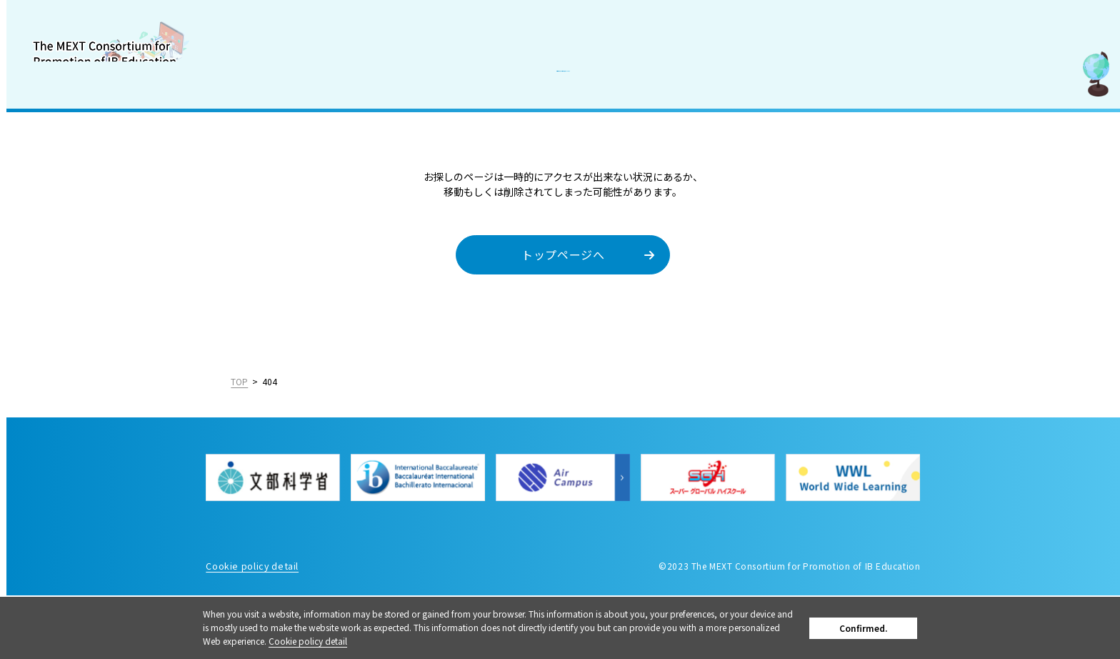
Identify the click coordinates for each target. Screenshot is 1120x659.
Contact (40, 350)
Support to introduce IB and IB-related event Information (91, 231)
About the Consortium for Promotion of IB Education (85, 117)
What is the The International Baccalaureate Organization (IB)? (92, 174)
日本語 (152, 521)
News (34, 382)
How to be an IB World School (91, 271)
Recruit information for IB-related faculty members (86, 311)
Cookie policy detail (361, 641)
